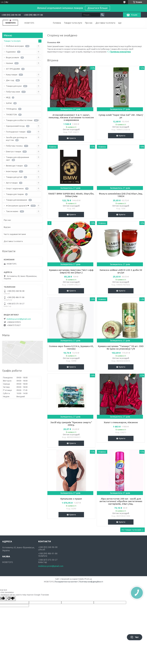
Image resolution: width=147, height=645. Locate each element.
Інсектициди (11, 171)
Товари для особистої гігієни (19, 120)
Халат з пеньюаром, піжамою (121, 422)
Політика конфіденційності (91, 582)
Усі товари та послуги (131, 530)
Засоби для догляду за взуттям (16, 138)
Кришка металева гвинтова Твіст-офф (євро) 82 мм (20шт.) (71, 271)
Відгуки (7, 227)
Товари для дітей (14, 177)
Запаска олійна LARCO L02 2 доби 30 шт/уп (120, 271)
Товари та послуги (73, 23)
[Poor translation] (11, 598)
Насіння (9, 63)
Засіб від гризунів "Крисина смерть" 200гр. (71, 423)
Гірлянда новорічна (120, 51)
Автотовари (12, 183)
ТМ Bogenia (11, 109)
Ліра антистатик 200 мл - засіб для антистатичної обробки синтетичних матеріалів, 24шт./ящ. (120, 501)
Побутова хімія (13, 92)
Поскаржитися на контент (66, 582)
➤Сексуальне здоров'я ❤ (17, 206)
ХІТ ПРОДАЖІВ (13, 69)
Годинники (11, 52)
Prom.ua (88, 579)
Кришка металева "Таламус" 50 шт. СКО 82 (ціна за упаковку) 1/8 (121, 347)
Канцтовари (11, 74)
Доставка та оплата (105, 23)
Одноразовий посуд (15, 126)
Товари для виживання (16, 200)
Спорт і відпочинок (15, 188)
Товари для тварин (15, 194)
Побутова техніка (14, 146)
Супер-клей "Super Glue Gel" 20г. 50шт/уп (121, 116)
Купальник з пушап (71, 498)
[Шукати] (102, 15)
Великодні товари (14, 166)
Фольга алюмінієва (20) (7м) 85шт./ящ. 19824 (121, 194)
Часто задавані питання (15, 234)
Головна (57, 23)
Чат (134, 637)
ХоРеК (9, 103)
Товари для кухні (14, 86)
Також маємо (12, 211)
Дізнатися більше (97, 8)
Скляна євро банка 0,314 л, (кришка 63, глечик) (71, 347)
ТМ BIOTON (11, 114)
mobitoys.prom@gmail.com (19, 319)
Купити (72, 138)
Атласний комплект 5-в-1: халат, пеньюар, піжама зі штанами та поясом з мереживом (71, 117)
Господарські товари (15, 132)
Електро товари (13, 151)
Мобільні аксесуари (15, 46)
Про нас (89, 23)
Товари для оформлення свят (17, 158)
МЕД (8, 97)
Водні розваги (12, 57)
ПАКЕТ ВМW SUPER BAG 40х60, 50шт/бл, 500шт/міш (71, 194)
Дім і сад (10, 80)
